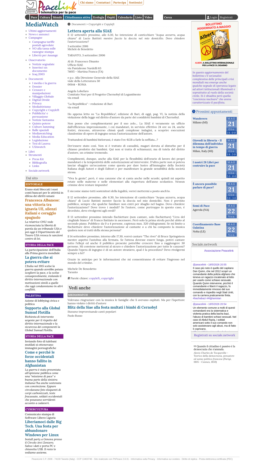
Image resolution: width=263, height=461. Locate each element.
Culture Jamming (43, 126)
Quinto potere (41, 123)
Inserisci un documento (39, 69)
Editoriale (34, 184)
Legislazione (40, 140)
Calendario (125, 17)
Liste (138, 17)
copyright (107, 278)
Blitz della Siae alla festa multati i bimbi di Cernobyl (112, 307)
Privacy (37, 103)
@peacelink (199, 264)
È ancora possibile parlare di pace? (205, 185)
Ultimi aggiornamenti (42, 31)
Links (35, 166)
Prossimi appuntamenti (214, 111)
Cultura (45, 17)
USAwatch (39, 147)
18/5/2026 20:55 (217, 264)
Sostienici (135, 2)
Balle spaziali (40, 130)
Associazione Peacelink (219, 250)
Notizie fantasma (43, 120)
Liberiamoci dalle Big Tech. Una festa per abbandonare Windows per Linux (43, 428)
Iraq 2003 (38, 74)
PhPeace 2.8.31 (121, 459)
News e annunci (39, 34)
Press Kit (38, 159)
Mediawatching (42, 133)
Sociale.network (39, 170)
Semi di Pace (201, 205)
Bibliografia (39, 162)
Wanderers (200, 118)
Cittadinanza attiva (77, 17)
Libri (32, 151)
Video (148, 17)
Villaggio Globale (43, 96)
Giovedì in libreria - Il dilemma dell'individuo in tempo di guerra (208, 144)
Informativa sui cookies (168, 459)
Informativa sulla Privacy (143, 459)
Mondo (57, 17)
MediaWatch (42, 24)
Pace (34, 17)
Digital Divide (41, 100)
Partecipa (119, 2)
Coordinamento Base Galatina (207, 225)
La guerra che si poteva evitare (39, 259)
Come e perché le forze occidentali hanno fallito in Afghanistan (40, 359)
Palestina (33, 295)
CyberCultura (36, 409)
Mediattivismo (41, 106)
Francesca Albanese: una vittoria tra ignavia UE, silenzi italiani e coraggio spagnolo (42, 209)
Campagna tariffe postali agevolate (43, 43)
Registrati (226, 17)
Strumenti (35, 155)
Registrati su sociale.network (214, 335)
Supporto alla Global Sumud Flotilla (42, 310)
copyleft (94, 278)
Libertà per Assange (45, 55)
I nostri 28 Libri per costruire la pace (206, 163)
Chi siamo (86, 2)
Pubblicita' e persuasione (40, 114)
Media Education (43, 136)
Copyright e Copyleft (45, 110)
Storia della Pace (39, 245)
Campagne (35, 37)
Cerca (168, 17)
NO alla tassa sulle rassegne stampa (44, 50)
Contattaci (103, 2)
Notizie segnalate (43, 64)
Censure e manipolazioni (41, 91)
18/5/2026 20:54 (217, 304)
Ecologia (98, 17)
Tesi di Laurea (41, 143)
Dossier (37, 86)
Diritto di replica (189, 459)
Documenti (36, 79)
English (158, 17)
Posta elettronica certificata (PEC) (216, 459)
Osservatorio (37, 60)
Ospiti (111, 17)
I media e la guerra (44, 83)
